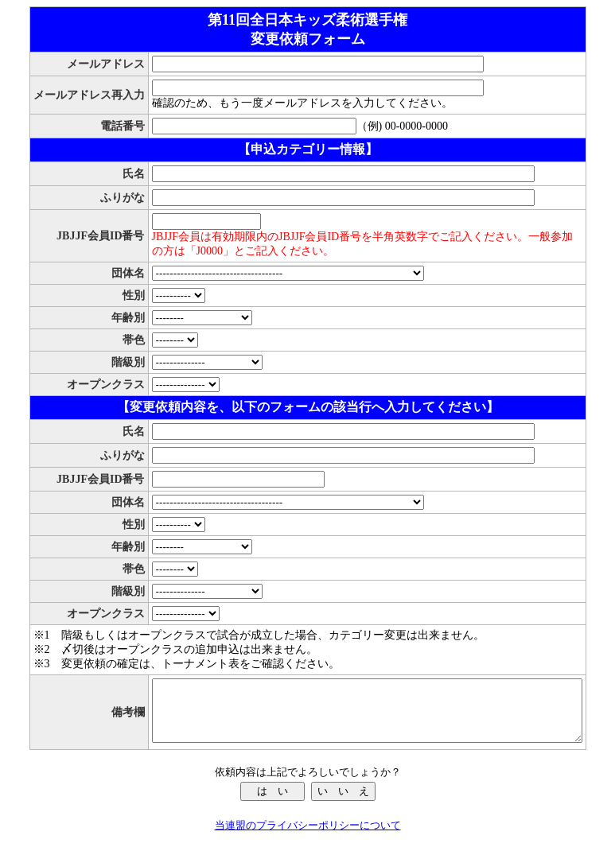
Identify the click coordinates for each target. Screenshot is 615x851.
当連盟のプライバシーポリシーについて (308, 837)
